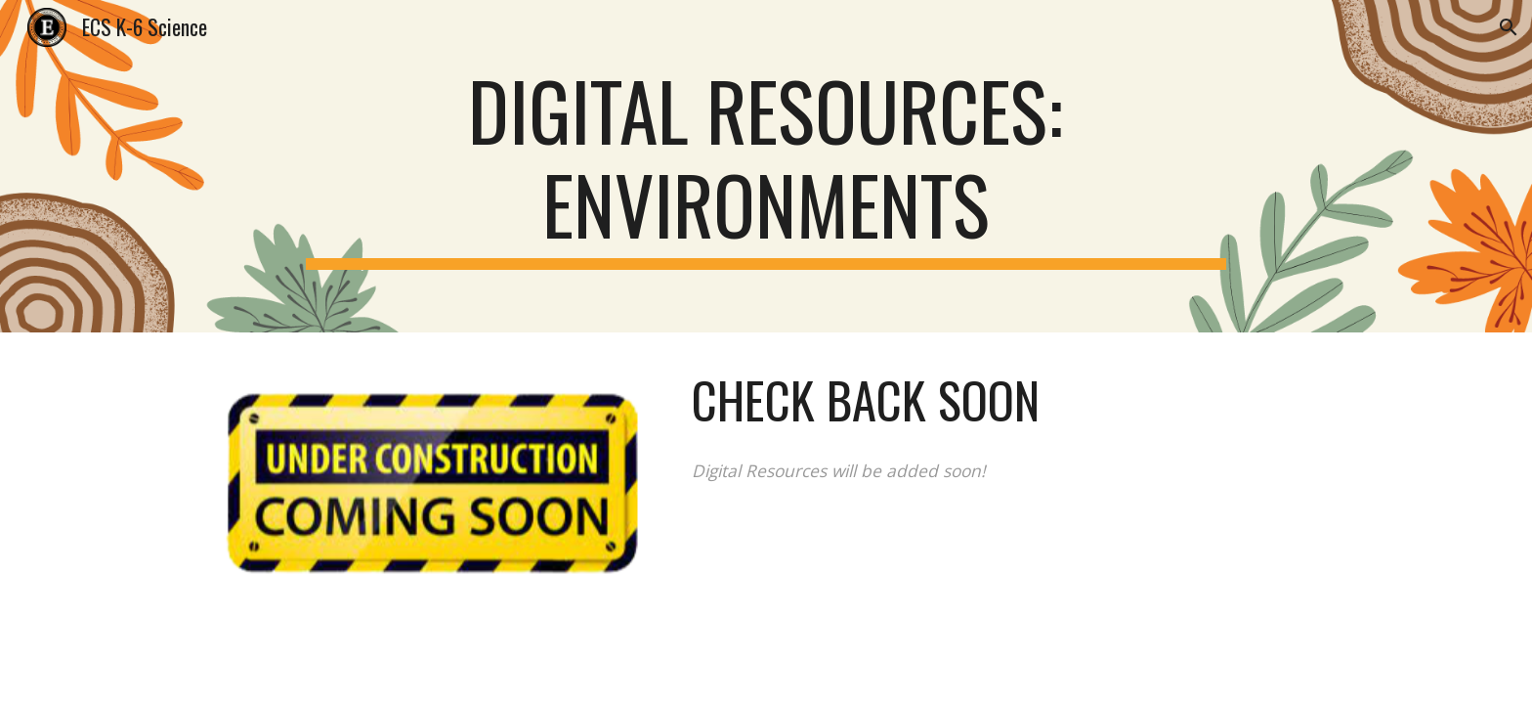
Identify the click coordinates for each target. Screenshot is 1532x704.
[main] (765, 166)
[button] (1508, 27)
